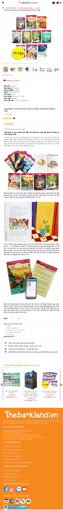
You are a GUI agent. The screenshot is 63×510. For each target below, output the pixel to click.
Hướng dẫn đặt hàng (11, 474)
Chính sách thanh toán (11, 459)
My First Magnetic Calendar (11, 392)
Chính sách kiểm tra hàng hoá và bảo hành (18, 462)
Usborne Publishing (20, 100)
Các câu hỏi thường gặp (12, 470)
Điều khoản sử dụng (11, 453)
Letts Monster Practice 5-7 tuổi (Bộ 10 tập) (49, 392)
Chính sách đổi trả (10, 480)
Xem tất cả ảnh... (8, 75)
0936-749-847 (20, 431)
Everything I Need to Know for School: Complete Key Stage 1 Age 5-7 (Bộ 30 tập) (30, 393)
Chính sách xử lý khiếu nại (13, 456)
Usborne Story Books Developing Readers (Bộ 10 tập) (22, 10)
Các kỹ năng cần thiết (25, 8)
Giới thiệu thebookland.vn (12, 446)
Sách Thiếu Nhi (11, 8)
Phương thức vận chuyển (12, 477)
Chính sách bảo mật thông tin (13, 450)
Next (60, 385)
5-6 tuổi (37, 8)
